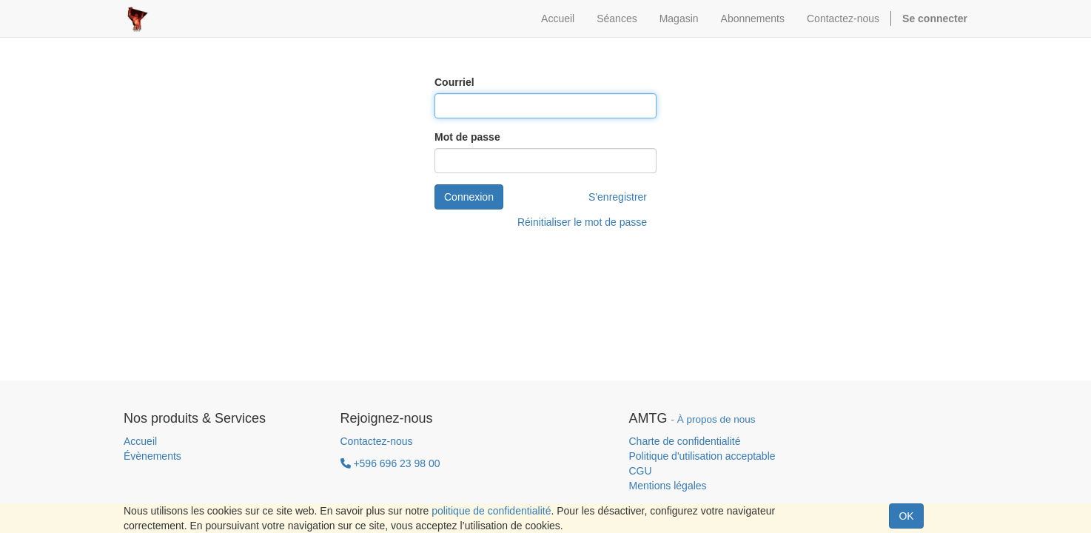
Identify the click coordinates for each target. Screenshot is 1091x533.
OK (906, 516)
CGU (640, 471)
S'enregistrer (617, 197)
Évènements (152, 456)
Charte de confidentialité (685, 441)
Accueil (140, 441)
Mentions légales (668, 486)
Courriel (454, 82)
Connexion (469, 197)
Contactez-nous (376, 441)
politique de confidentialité (491, 511)
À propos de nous (716, 419)
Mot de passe (467, 137)
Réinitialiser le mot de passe (582, 222)
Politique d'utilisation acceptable (702, 456)
